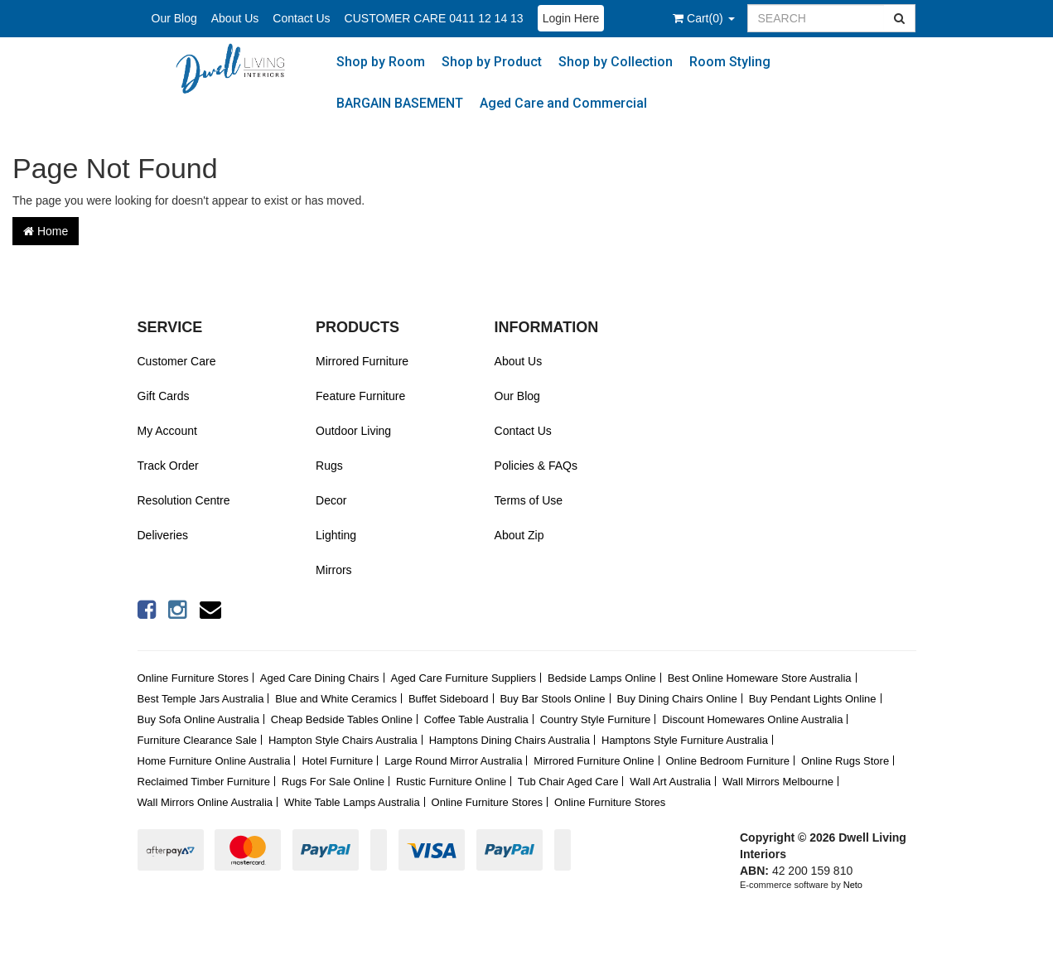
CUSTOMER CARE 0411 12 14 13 (434, 18)
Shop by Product (492, 62)
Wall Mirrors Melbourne (777, 781)
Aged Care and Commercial (563, 103)
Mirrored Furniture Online (594, 761)
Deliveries (163, 535)
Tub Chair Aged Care (568, 781)
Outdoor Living (353, 430)
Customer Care (177, 361)
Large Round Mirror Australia (453, 761)
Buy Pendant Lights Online (813, 699)
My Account (167, 430)
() (703, 18)
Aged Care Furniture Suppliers (463, 678)
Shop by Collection (615, 62)
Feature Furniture (360, 396)
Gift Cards (164, 396)
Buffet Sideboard (448, 699)
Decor (331, 500)
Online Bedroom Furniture (727, 761)
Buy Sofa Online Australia (198, 719)
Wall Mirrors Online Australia (205, 802)
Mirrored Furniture (362, 361)
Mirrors (334, 570)
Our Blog (174, 18)
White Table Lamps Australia (352, 802)
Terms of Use (529, 500)
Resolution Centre (184, 500)
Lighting (336, 535)
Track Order (168, 465)
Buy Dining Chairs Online (677, 699)
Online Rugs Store (845, 761)
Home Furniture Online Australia (214, 761)
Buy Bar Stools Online (552, 699)
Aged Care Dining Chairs (319, 678)
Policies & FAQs (536, 465)
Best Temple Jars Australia (201, 699)
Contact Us (301, 18)
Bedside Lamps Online (602, 678)
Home (45, 231)
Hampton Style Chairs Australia (343, 740)
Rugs (329, 465)
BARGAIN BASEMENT (399, 103)
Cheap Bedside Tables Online (342, 719)
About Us (235, 18)
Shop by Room (380, 62)
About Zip (519, 535)
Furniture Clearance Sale (198, 740)
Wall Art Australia (670, 781)
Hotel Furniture (337, 761)
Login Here (571, 18)
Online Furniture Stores (193, 678)
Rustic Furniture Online (451, 781)
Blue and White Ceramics (336, 699)
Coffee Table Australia (476, 719)
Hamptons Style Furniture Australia (684, 740)
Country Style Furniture (595, 719)
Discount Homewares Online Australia (752, 719)
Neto (852, 885)
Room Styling (729, 62)
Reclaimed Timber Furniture (204, 781)
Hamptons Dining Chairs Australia (509, 740)
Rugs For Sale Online (333, 781)
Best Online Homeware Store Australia (760, 678)
